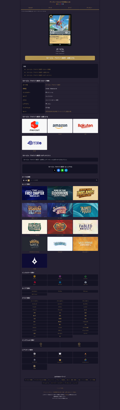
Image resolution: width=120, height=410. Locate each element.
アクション (85, 291)
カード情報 (92, 379)
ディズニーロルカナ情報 (40, 379)
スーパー (85, 333)
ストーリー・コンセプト (57, 382)
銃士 (34, 321)
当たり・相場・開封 (71, 379)
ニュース (75, 382)
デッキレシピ (68, 382)
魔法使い (60, 321)
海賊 (85, 315)
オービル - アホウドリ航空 (53, 84)
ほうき (85, 309)
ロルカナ (30, 7)
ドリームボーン (60, 301)
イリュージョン (85, 330)
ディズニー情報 (28, 379)
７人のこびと (85, 321)
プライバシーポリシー (48, 392)
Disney (67, 394)
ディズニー (89, 7)
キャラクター (34, 291)
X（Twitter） (74, 392)
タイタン (34, 327)
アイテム (60, 291)
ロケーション (34, 294)
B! (66, 170)
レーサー (34, 330)
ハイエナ (60, 327)
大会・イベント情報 (83, 379)
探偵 (60, 315)
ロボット (60, 330)
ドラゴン (60, 306)
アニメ (58, 379)
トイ (34, 336)
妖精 (85, 312)
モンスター (60, 333)
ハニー (34, 324)
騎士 (60, 324)
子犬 (85, 324)
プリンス (34, 309)
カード (69, 7)
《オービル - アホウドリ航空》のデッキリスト (39, 75)
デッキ (50, 7)
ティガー (34, 306)
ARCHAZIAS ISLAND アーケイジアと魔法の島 (58, 111)
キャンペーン (51, 379)
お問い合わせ (68, 392)
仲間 (34, 312)
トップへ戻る (60, 388)
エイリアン (60, 304)
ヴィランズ (34, 304)
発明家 (60, 318)
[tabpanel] (60, 30)
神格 (85, 318)
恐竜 (34, 333)
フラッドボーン (85, 301)
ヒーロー (85, 306)
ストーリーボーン (34, 301)
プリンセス (60, 309)
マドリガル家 (85, 327)
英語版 (63, 379)
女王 (60, 312)
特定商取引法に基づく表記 (58, 392)
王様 (34, 318)
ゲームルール (46, 382)
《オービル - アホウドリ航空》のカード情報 (38, 69)
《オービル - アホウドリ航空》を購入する (60, 58)
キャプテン (85, 304)
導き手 (34, 315)
